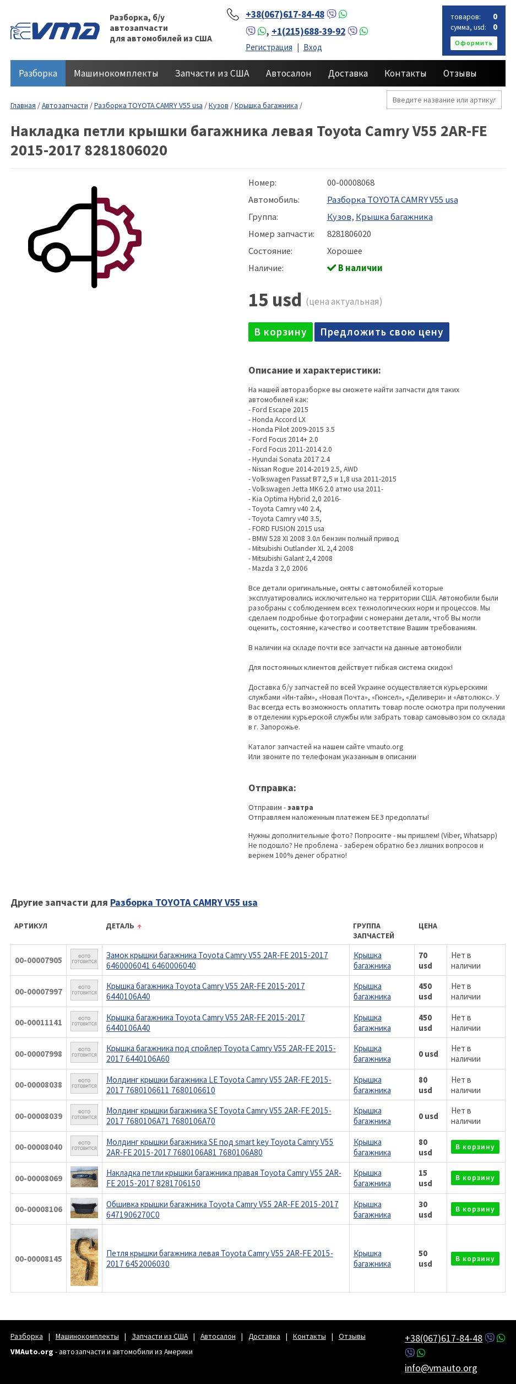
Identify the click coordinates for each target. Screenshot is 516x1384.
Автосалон (289, 73)
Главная (23, 105)
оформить (474, 43)
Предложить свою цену (382, 331)
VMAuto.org (55, 30)
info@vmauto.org (441, 1367)
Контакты (405, 73)
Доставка (348, 73)
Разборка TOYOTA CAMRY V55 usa (148, 105)
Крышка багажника (266, 105)
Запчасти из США (212, 73)
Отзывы (460, 73)
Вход (312, 47)
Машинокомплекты (116, 73)
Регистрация (269, 47)
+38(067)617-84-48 (285, 14)
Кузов (219, 105)
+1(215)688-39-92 (308, 31)
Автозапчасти (65, 105)
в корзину (280, 331)
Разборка (38, 73)
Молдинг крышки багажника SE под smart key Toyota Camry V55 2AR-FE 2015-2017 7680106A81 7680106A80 (220, 1147)
